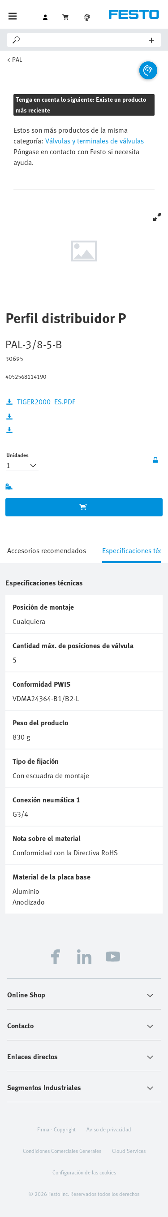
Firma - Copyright (56, 1129)
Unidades (17, 455)
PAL (17, 59)
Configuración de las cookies (84, 1172)
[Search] (85, 40)
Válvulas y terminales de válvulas (93, 140)
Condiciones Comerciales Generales (62, 1151)
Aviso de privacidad (108, 1129)
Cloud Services (129, 1151)
